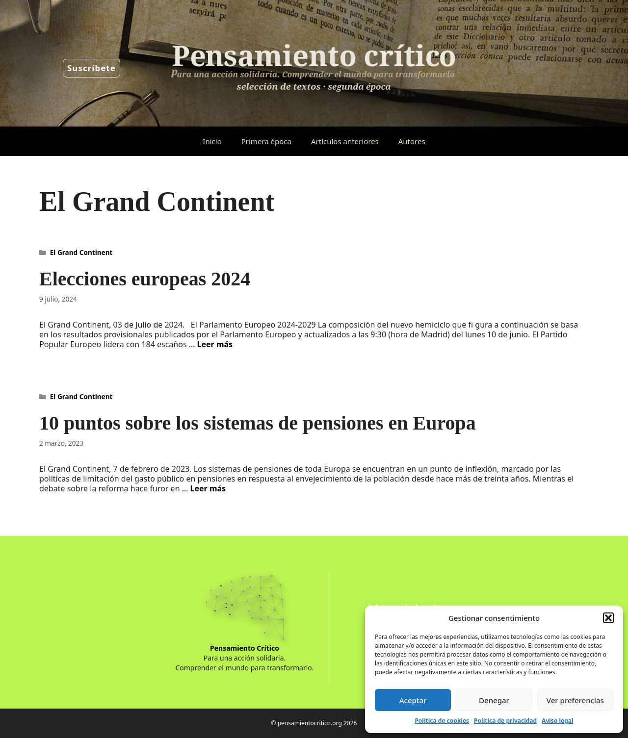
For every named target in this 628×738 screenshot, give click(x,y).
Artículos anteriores (345, 141)
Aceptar (413, 700)
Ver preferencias (575, 700)
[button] (608, 618)
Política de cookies (442, 720)
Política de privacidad (505, 720)
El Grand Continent (81, 252)
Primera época (266, 141)
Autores (411, 141)
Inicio (212, 141)
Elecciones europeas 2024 (144, 279)
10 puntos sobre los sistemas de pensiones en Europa (257, 423)
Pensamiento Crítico (244, 648)
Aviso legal (557, 720)
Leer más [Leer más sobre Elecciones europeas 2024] (215, 344)
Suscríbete (91, 68)
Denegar (494, 700)
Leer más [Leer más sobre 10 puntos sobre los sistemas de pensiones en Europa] (208, 488)
